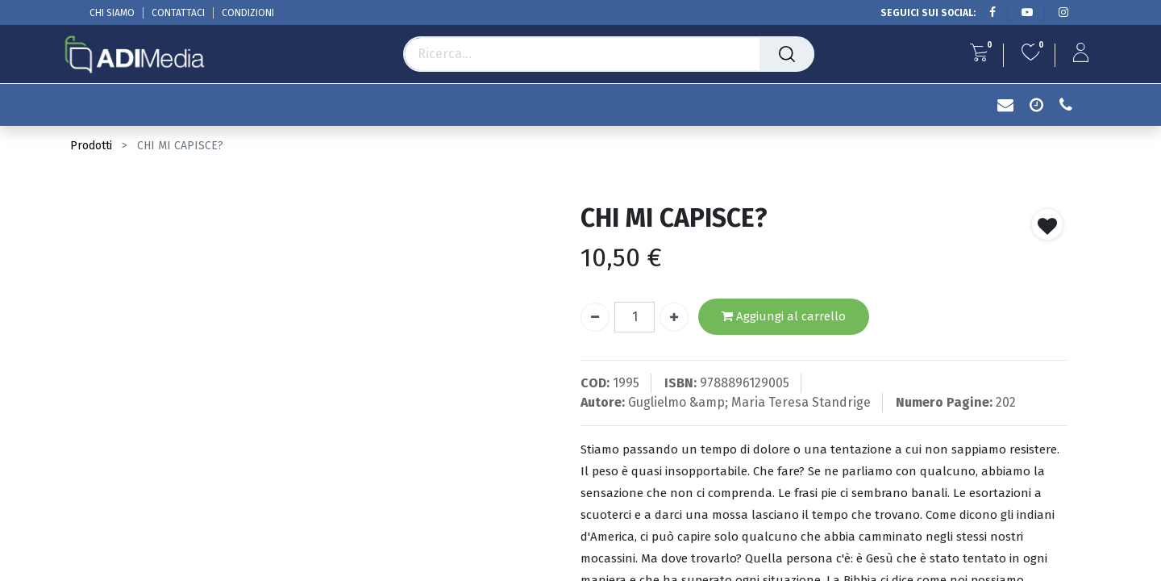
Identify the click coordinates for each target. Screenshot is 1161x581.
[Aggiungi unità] (674, 317)
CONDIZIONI (248, 13)
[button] (1047, 224)
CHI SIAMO (112, 13)
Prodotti (91, 146)
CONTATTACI (178, 13)
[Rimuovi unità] (595, 317)
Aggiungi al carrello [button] (784, 316)
